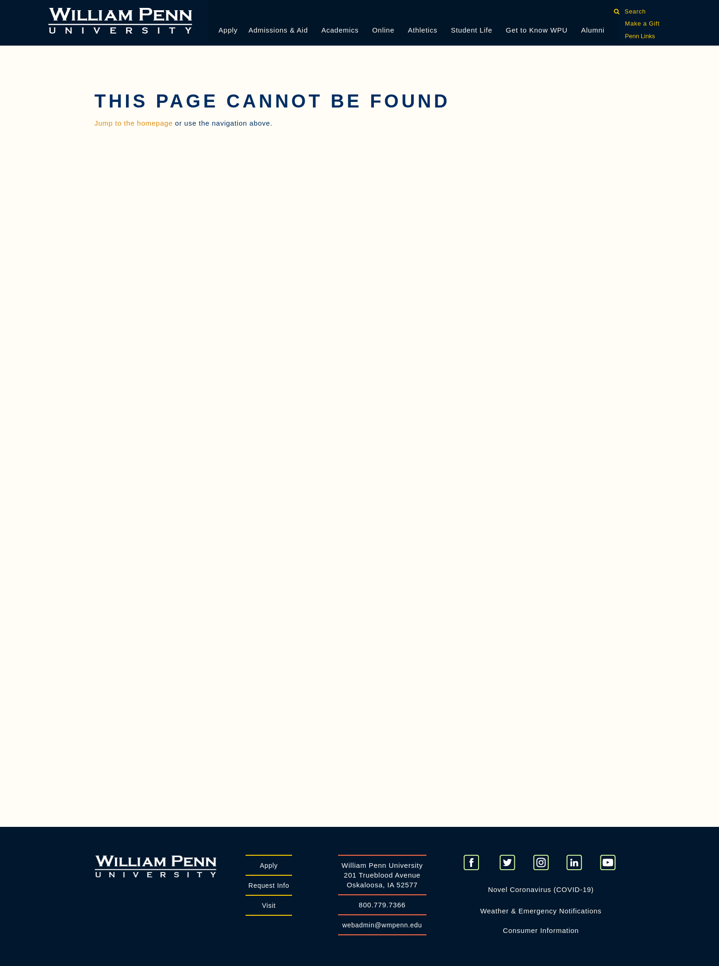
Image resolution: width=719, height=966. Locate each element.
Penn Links (640, 36)
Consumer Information (541, 930)
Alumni (592, 30)
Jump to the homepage (133, 123)
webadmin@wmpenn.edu (382, 925)
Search (635, 11)
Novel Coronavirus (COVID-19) (541, 889)
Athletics (422, 30)
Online (383, 30)
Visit (269, 905)
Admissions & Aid (278, 30)
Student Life (471, 30)
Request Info (268, 885)
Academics (340, 30)
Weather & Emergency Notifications (540, 911)
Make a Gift (642, 23)
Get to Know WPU (537, 30)
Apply (228, 30)
